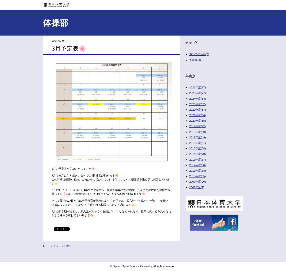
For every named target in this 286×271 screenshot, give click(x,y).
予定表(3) (195, 60)
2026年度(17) (197, 87)
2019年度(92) (197, 126)
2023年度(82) (197, 104)
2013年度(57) (197, 159)
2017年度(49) (197, 137)
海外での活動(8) (199, 54)
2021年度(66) (197, 115)
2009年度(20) (197, 181)
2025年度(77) (197, 93)
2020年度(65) (197, 120)
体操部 (55, 23)
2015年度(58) (197, 148)
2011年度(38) (197, 170)
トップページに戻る (59, 246)
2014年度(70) (197, 153)
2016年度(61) (197, 142)
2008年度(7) (196, 187)
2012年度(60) (197, 165)
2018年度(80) (197, 131)
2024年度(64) (197, 98)
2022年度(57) (197, 109)
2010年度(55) (197, 176)
